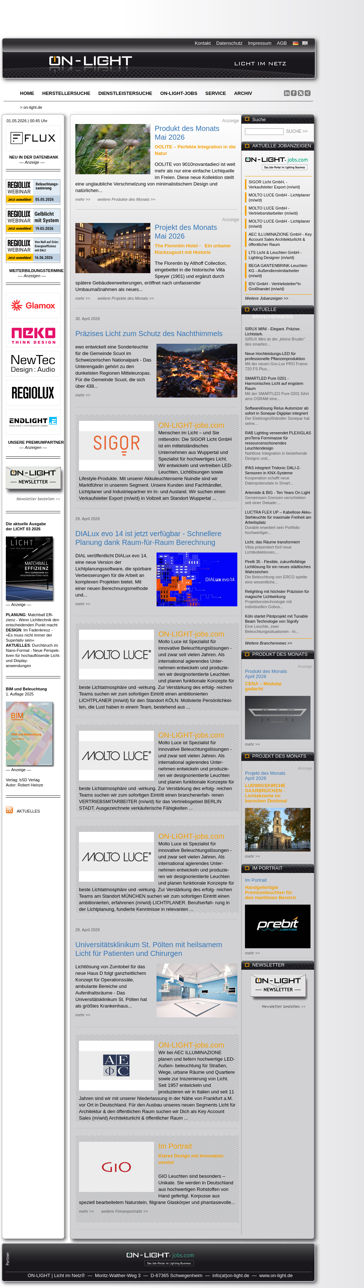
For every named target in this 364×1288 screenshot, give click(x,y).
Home (27, 93)
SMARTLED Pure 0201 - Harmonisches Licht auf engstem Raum (274, 383)
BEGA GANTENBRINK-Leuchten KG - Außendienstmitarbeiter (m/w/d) (278, 270)
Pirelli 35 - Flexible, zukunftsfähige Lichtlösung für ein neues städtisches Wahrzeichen (277, 566)
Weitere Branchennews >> (268, 643)
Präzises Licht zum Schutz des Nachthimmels (149, 334)
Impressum (259, 43)
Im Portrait (175, 1146)
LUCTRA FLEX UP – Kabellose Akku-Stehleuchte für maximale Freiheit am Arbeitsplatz (278, 517)
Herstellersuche (66, 93)
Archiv (243, 93)
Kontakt (203, 43)
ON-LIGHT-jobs (178, 93)
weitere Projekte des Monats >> (126, 298)
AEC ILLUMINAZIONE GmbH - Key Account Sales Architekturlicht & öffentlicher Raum (280, 239)
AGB (282, 43)
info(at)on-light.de (231, 1275)
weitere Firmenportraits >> (124, 1211)
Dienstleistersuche (125, 93)
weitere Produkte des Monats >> (126, 199)
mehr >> (82, 199)
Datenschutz (229, 43)
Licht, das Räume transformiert (272, 542)
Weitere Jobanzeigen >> (266, 298)
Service (215, 93)
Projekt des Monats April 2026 (265, 775)
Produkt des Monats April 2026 (266, 674)
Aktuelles (28, 811)
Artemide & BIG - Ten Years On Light (277, 492)
